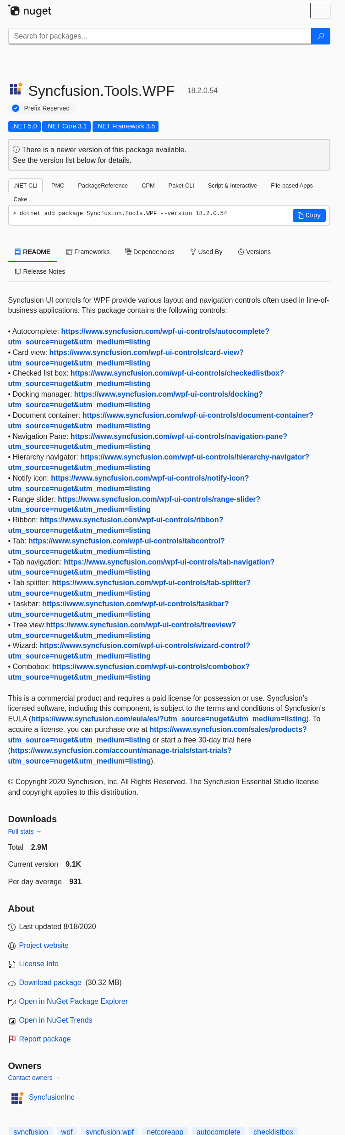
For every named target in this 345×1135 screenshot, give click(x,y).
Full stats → (25, 831)
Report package (45, 1039)
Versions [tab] (254, 251)
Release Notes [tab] (40, 271)
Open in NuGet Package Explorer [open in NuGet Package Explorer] (73, 1001)
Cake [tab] (20, 199)
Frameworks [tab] (88, 251)
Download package (50, 982)
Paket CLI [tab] (181, 185)
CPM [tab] (148, 185)
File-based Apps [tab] (292, 185)
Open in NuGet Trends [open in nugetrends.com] (56, 1020)
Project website (44, 945)
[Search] (320, 36)
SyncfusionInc (52, 1097)
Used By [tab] (206, 251)
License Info (39, 964)
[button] (309, 215)
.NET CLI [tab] (26, 185)
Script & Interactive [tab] (232, 185)
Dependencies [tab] (149, 251)
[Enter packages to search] (160, 36)
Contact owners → (34, 1077)
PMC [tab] (57, 185)
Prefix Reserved (47, 108)
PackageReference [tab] (103, 185)
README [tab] (33, 251)
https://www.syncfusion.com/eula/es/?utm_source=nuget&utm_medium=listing (168, 719)
